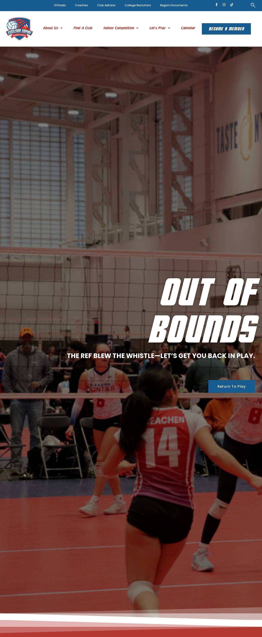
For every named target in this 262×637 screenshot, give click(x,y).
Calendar (188, 28)
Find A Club (83, 28)
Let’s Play (160, 28)
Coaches (81, 5)
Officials (60, 5)
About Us (52, 28)
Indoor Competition (120, 28)
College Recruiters (138, 5)
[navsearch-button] (253, 5)
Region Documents (174, 5)
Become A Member (226, 29)
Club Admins (106, 5)
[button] (52, 28)
